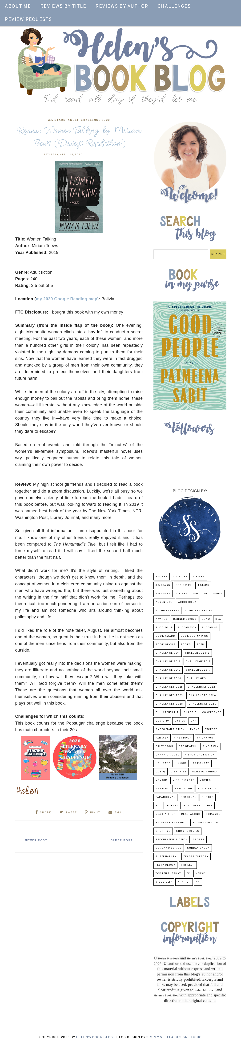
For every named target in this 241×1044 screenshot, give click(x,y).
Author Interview (199, 610)
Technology (165, 865)
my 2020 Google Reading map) (67, 299)
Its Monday (200, 763)
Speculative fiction (172, 839)
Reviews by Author (122, 7)
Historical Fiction (200, 754)
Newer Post (38, 840)
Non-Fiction (207, 788)
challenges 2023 (169, 695)
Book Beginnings (194, 636)
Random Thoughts (198, 805)
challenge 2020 (95, 120)
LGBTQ (160, 771)
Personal (188, 797)
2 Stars (162, 576)
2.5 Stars (180, 576)
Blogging (210, 627)
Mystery (162, 788)
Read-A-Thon (166, 814)
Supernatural (167, 856)
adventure (164, 602)
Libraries (179, 771)
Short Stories (187, 831)
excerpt (211, 729)
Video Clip (164, 882)
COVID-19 (162, 720)
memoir (161, 780)
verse (200, 873)
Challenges (174, 7)
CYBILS (179, 720)
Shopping (163, 831)
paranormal (165, 797)
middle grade (183, 780)
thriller (188, 865)
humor (181, 763)
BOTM (201, 644)
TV (188, 873)
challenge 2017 (198, 661)
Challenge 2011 (168, 653)
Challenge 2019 (198, 670)
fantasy (162, 737)
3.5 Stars (57, 120)
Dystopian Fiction (170, 729)
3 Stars (199, 576)
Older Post (120, 840)
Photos (207, 797)
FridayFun (205, 737)
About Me (18, 7)
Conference (211, 712)
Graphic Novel (167, 754)
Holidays (163, 763)
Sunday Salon (198, 848)
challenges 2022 (201, 687)
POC (159, 805)
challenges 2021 (169, 687)
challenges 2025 (169, 704)
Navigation (183, 788)
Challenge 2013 (168, 661)
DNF (194, 720)
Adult (73, 120)
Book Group (165, 644)
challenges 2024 (202, 695)
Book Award (165, 636)
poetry (172, 805)
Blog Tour (164, 627)
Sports (199, 839)
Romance (213, 814)
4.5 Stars (163, 593)
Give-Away (210, 746)
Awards (162, 619)
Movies (205, 780)
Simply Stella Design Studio (174, 1037)
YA (198, 882)
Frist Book (164, 746)
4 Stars (203, 585)
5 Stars (182, 593)
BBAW (206, 619)
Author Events (167, 610)
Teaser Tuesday (196, 856)
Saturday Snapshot (171, 822)
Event (194, 729)
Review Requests (28, 20)
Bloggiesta (187, 627)
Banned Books (184, 619)
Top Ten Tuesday (168, 873)
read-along (191, 814)
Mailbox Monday (205, 771)
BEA (218, 619)
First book (183, 737)
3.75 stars (184, 585)
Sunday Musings (169, 848)
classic (190, 712)
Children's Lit (167, 712)
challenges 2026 (203, 704)
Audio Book (187, 602)
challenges (196, 678)
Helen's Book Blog (94, 1037)
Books (186, 644)
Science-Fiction (205, 822)
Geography (188, 746)
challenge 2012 (197, 653)
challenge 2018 (168, 670)
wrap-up (184, 882)
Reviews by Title (63, 7)
